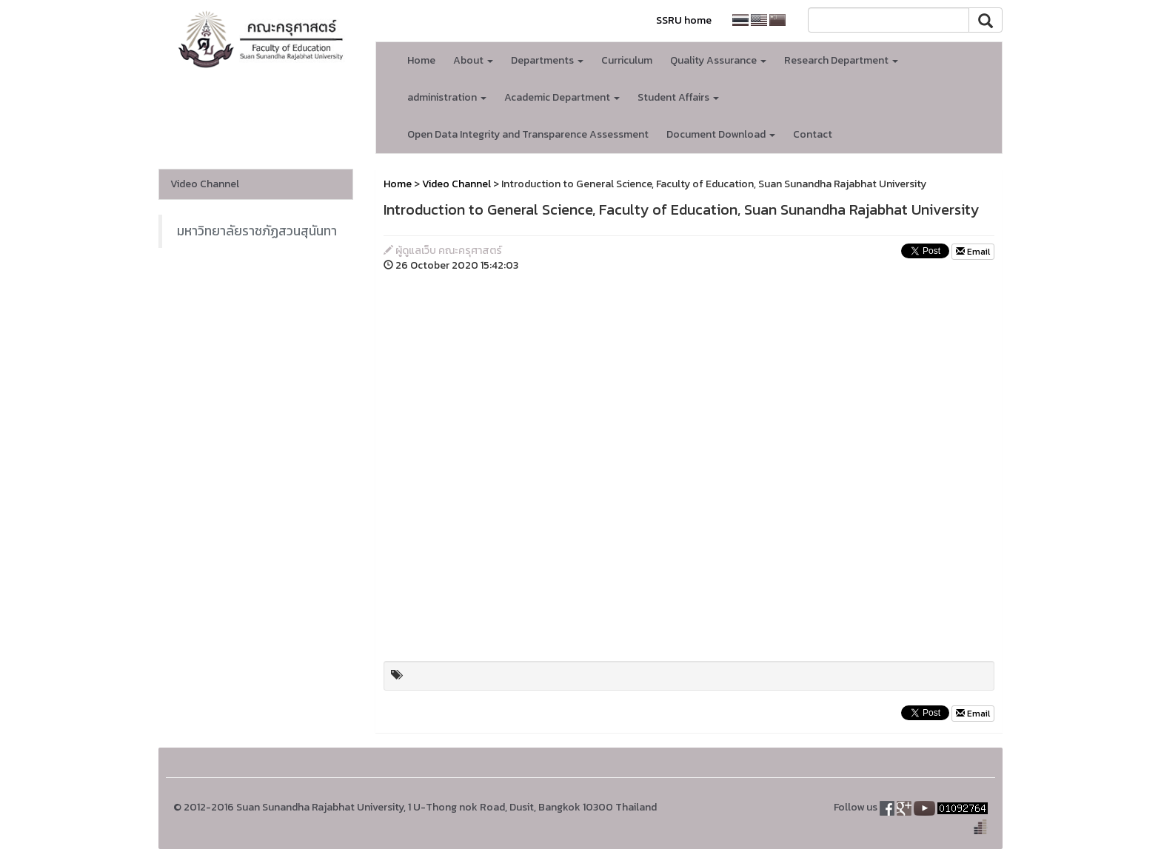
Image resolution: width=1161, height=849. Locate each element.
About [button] (473, 60)
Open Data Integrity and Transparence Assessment (528, 134)
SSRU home (684, 20)
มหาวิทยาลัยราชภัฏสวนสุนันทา (257, 231)
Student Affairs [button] (678, 97)
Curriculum (626, 60)
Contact (812, 134)
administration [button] (446, 97)
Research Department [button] (841, 60)
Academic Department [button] (562, 97)
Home (421, 60)
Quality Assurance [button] (718, 60)
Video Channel (204, 184)
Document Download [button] (720, 134)
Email (973, 251)
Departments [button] (547, 60)
